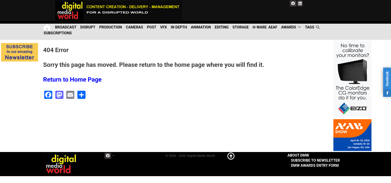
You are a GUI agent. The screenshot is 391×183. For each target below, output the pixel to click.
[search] (318, 27)
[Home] (47, 27)
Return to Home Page (72, 79)
